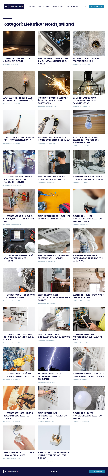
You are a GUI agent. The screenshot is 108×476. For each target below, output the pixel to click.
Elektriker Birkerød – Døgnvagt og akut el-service (54, 335)
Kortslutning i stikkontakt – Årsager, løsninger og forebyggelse (53, 101)
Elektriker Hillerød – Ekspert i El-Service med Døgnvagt (54, 217)
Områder (31, 6)
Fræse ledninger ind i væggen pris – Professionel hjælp (19, 138)
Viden (48, 6)
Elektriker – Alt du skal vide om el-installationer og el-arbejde (53, 61)
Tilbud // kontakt (72, 6)
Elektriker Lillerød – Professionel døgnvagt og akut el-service (87, 219)
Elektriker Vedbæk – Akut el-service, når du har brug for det (18, 219)
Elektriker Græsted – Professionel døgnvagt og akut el (87, 416)
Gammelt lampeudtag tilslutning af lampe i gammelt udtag (84, 101)
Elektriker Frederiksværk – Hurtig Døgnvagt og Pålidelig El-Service (17, 179)
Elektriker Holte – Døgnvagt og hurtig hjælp (88, 296)
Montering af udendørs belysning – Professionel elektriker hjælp (86, 140)
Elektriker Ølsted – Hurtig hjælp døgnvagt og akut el (53, 178)
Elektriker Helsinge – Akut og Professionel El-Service (53, 257)
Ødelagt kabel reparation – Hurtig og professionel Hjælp (54, 138)
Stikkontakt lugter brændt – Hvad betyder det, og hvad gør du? (53, 455)
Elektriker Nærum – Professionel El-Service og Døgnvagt (52, 416)
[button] (85, 6)
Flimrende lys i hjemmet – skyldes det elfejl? (16, 60)
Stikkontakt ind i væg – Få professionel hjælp (87, 60)
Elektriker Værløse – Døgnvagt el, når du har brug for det (54, 298)
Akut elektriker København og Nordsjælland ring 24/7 (18, 99)
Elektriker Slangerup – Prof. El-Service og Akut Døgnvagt (88, 178)
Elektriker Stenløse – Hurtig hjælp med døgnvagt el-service (18, 416)
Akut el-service (58, 6)
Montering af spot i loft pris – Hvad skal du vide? (18, 454)
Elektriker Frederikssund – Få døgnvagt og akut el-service (88, 375)
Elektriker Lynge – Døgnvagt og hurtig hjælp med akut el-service (19, 337)
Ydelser (41, 6)
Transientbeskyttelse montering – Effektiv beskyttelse (49, 376)
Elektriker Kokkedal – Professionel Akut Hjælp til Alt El (87, 337)
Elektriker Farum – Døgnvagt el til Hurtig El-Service (19, 296)
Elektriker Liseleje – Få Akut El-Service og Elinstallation (18, 375)
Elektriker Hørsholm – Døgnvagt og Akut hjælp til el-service (88, 258)
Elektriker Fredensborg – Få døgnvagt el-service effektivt (18, 258)
